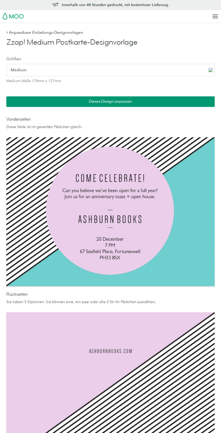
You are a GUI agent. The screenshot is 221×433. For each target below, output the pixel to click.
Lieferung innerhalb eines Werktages (193, 326)
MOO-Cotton (103, 325)
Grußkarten (58, 310)
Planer (54, 354)
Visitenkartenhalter (64, 339)
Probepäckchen (105, 347)
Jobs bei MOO (147, 337)
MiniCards (15, 329)
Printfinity (142, 366)
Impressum (152, 417)
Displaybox (58, 332)
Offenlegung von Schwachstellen (191, 372)
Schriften (115, 417)
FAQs (181, 336)
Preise (182, 317)
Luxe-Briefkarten (62, 318)
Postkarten (15, 348)
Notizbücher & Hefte (66, 347)
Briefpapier (58, 303)
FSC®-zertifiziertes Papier (107, 356)
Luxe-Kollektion (105, 366)
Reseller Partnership (151, 359)
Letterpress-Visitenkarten (17, 339)
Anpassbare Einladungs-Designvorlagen (44, 32)
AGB (63, 417)
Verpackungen (146, 385)
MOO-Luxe (101, 310)
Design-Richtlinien (192, 343)
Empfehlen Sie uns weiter (192, 360)
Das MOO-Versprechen (145, 375)
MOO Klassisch (104, 332)
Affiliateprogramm (192, 351)
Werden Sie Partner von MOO (150, 395)
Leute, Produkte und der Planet (151, 320)
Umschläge (58, 325)
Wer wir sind (145, 329)
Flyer (11, 363)
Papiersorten (102, 303)
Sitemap (133, 417)
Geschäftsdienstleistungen (153, 351)
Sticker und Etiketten (24, 356)
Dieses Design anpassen (186, 43)
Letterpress (101, 339)
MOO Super (102, 318)
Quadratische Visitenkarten (18, 320)
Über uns (142, 303)
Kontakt (183, 309)
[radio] (22, 72)
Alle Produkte (18, 303)
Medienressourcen (150, 310)
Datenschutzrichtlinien (87, 417)
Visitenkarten (17, 310)
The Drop (142, 344)
